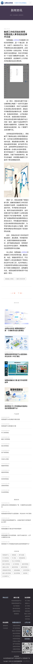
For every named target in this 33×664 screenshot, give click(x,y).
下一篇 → (20, 293)
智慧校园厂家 (26, 658)
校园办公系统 (5, 567)
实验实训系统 (16, 625)
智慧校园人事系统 (9, 279)
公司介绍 (27, 622)
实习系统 (27, 606)
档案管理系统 (16, 611)
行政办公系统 (5, 459)
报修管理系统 (5, 465)
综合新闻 (15, 15)
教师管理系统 (25, 564)
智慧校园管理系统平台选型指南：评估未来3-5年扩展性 (16, 355)
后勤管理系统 (5, 485)
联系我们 (27, 639)
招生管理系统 (5, 446)
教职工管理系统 (5, 439)
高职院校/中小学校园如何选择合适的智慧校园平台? (16, 407)
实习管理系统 (16, 564)
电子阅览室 (16, 606)
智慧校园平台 (5, 555)
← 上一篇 (12, 293)
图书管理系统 (16, 608)
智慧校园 (14, 555)
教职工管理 (27, 613)
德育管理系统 (24, 567)
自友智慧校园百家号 (8, 658)
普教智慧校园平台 (16, 603)
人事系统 (16, 40)
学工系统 (14, 558)
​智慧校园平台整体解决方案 (8, 426)
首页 (11, 15)
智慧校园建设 (17, 570)
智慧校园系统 (22, 558)
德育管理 (27, 616)
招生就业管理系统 (16, 651)
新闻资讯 (21, 15)
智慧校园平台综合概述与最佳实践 (10, 419)
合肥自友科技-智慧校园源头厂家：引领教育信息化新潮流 (15, 329)
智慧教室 (16, 613)
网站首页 (5, 597)
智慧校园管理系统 (6, 570)
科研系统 (27, 619)
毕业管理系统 (5, 492)
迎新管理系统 (5, 472)
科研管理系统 (5, 479)
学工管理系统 (5, 432)
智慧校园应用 (16, 622)
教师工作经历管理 (21, 279)
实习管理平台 (5, 576)
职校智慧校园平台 (16, 600)
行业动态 (5, 628)
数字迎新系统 (5, 561)
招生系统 (27, 608)
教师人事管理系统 (6, 573)
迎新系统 (25, 573)
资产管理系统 (5, 452)
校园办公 (27, 603)
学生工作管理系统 (16, 561)
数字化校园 (21, 555)
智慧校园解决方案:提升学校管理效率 (11, 528)
